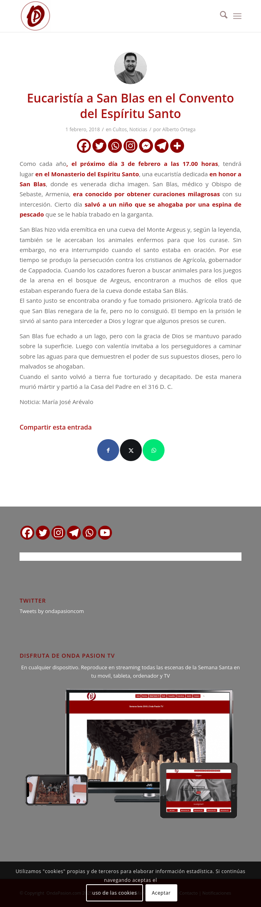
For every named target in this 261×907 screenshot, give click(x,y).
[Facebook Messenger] (146, 146)
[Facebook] (84, 146)
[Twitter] (99, 146)
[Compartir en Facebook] (108, 450)
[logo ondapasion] (108, 16)
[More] (177, 146)
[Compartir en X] (131, 450)
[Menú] (237, 16)
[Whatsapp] (115, 146)
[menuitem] (220, 16)
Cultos (120, 129)
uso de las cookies (114, 892)
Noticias (138, 129)
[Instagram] (130, 146)
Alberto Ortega (178, 129)
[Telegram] (162, 146)
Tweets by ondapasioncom (52, 611)
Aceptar (161, 892)
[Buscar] (220, 16)
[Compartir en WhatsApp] (154, 450)
